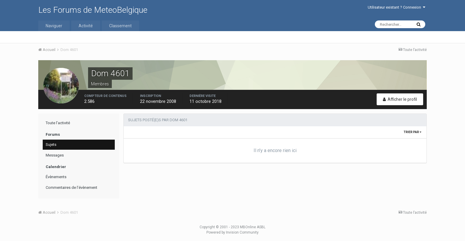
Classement (120, 25)
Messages (55, 155)
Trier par (412, 132)
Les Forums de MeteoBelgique (92, 10)
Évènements (56, 177)
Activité (86, 25)
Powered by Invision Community (232, 232)
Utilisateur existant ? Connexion (396, 7)
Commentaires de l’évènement (71, 187)
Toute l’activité (58, 123)
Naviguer (54, 25)
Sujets (51, 144)
